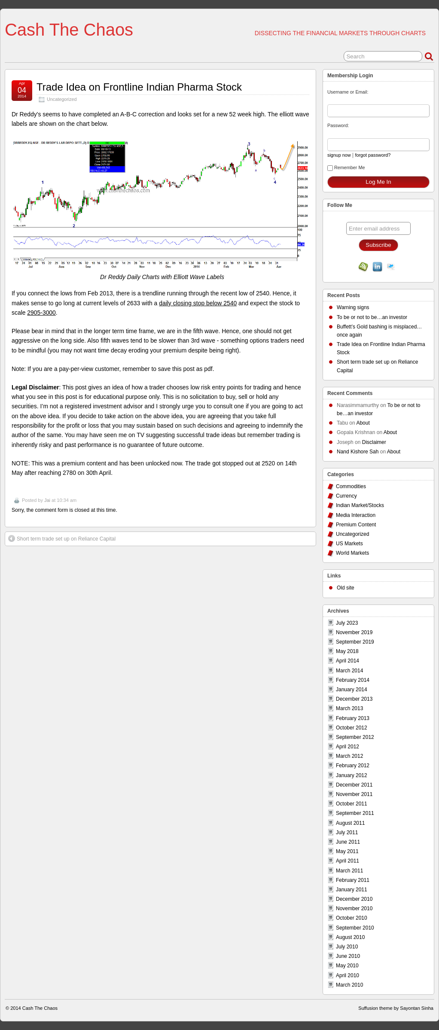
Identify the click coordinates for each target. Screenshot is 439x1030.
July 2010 (347, 947)
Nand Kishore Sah (357, 452)
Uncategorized (62, 99)
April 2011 (347, 861)
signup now (339, 155)
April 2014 (347, 661)
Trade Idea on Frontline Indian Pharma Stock (139, 87)
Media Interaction (355, 515)
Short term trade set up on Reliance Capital (62, 538)
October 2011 (351, 804)
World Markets (352, 553)
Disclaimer (374, 442)
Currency (346, 496)
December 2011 (354, 785)
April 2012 (347, 747)
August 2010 (350, 937)
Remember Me (346, 168)
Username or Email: (347, 91)
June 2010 (348, 956)
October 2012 (351, 728)
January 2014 (351, 690)
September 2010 (355, 928)
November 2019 (354, 632)
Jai (47, 500)
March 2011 (349, 871)
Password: (338, 125)
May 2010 (347, 966)
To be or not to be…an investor (372, 317)
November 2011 (354, 794)
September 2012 (355, 737)
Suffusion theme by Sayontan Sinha (395, 1008)
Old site (345, 588)
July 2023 (347, 623)
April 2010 (347, 975)
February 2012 (352, 766)
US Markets (349, 544)
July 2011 (347, 832)
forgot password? (372, 155)
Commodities (351, 486)
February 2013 (352, 718)
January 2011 (351, 890)
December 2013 (354, 699)
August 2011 (350, 823)
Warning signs (353, 307)
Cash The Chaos (69, 29)
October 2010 (351, 918)
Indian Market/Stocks (360, 505)
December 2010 (354, 899)
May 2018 (347, 651)
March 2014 (349, 671)
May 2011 (347, 851)
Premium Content (356, 525)
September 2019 (355, 642)
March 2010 (349, 985)
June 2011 (348, 842)
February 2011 (352, 880)
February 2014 (352, 680)
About (362, 423)
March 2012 (349, 756)
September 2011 (355, 813)
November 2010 (354, 908)
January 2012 (351, 775)
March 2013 (349, 708)
